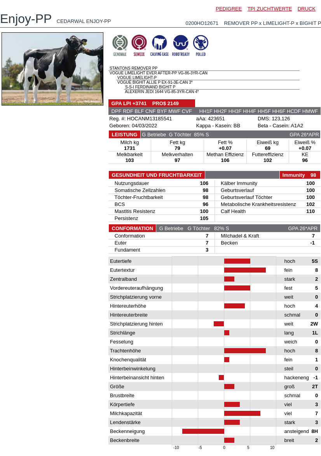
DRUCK (307, 9)
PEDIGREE (229, 9)
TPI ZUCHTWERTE (270, 9)
